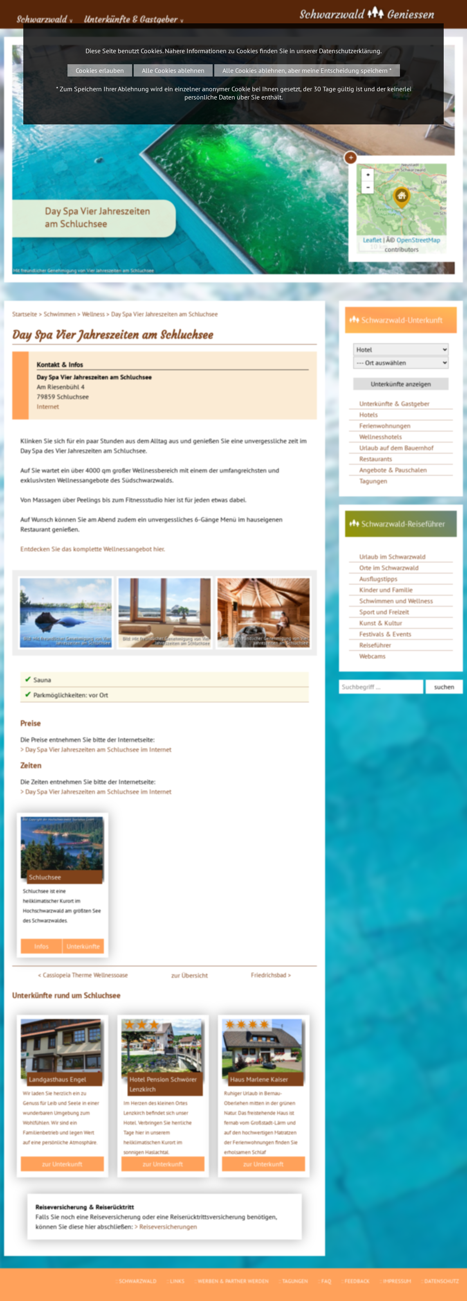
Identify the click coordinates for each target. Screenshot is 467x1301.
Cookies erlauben (100, 70)
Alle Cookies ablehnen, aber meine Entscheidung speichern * (307, 70)
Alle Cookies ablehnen (173, 70)
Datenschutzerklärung (349, 51)
